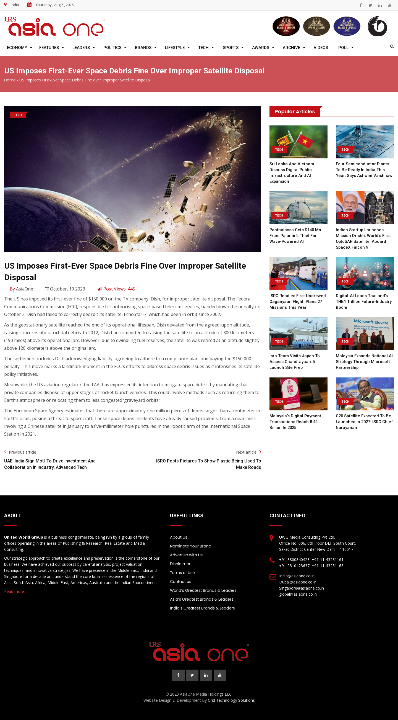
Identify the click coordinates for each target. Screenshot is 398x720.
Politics (112, 47)
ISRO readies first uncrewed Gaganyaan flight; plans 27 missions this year (298, 301)
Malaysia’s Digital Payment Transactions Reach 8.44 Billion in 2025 (295, 421)
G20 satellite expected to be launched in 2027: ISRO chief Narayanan (364, 421)
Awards (260, 47)
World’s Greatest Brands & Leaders (203, 590)
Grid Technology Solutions (231, 700)
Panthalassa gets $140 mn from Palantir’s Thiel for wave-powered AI (296, 235)
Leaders (81, 47)
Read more (14, 591)
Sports (231, 47)
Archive (291, 47)
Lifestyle (175, 47)
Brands (143, 47)
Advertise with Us (186, 555)
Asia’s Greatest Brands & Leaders (202, 599)
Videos (321, 47)
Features (49, 47)
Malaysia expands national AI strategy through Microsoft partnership (365, 361)
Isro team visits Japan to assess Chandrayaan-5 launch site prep (294, 361)
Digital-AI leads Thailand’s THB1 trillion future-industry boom (364, 301)
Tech (203, 47)
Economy (17, 47)
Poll (343, 47)
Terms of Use (182, 572)
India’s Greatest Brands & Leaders (202, 608)
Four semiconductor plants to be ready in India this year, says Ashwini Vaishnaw (364, 169)
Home (10, 80)
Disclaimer (180, 564)
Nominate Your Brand (190, 546)
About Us (178, 537)
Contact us (180, 581)
